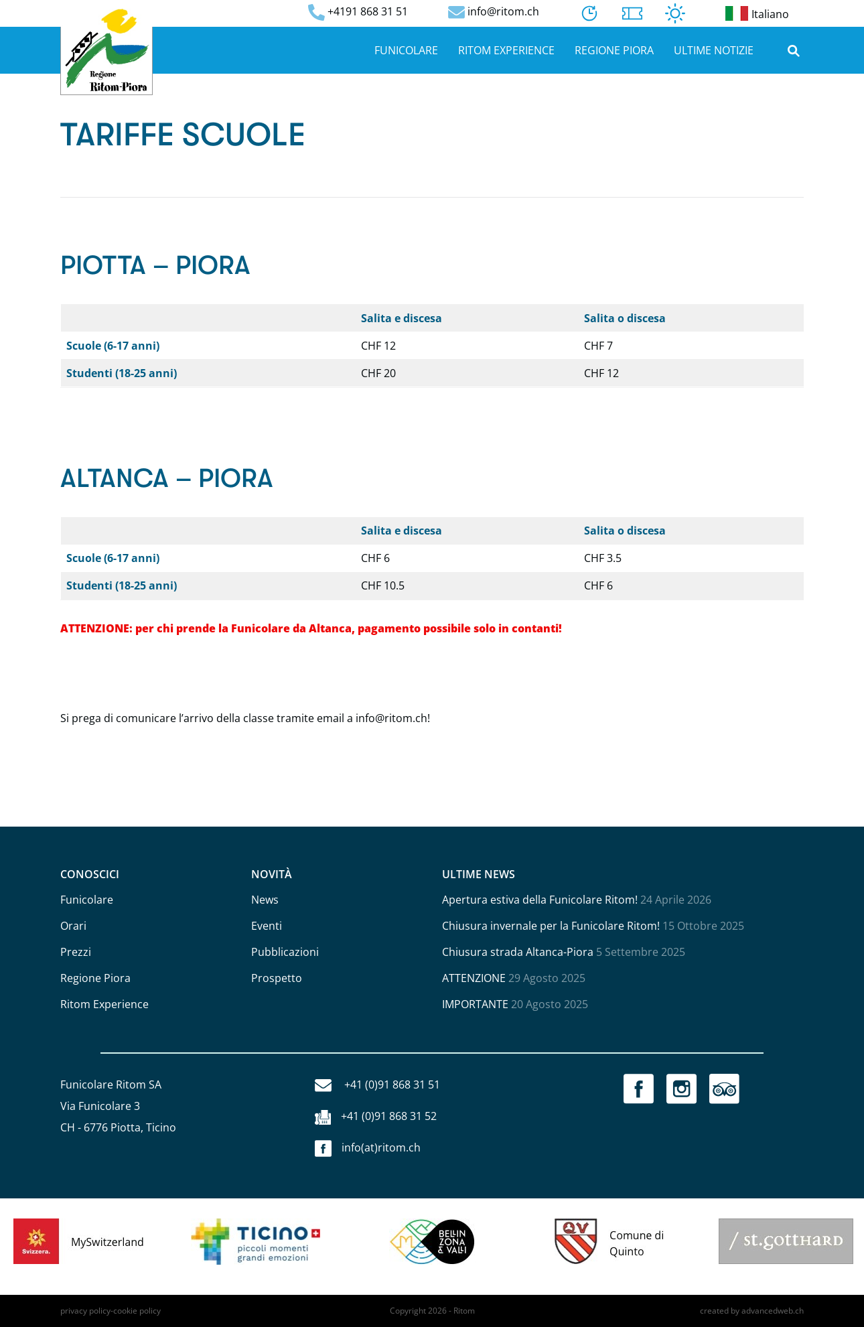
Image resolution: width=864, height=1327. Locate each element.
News (265, 899)
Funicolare (406, 50)
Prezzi (75, 952)
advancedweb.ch (772, 1310)
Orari (73, 925)
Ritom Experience (506, 50)
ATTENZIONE (474, 978)
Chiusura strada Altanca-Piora (517, 952)
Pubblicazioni (285, 952)
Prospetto (276, 978)
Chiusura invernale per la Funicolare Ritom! (551, 925)
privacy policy (85, 1310)
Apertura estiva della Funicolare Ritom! (540, 899)
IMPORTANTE (475, 1004)
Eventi (266, 925)
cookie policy (137, 1310)
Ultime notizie (713, 50)
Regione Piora (614, 50)
